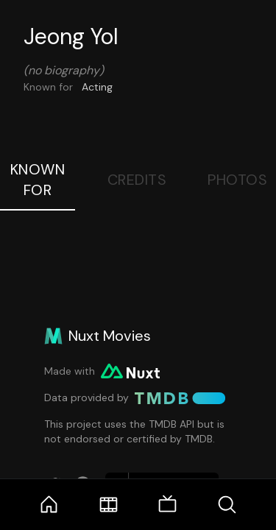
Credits (137, 179)
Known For (38, 179)
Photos (237, 179)
